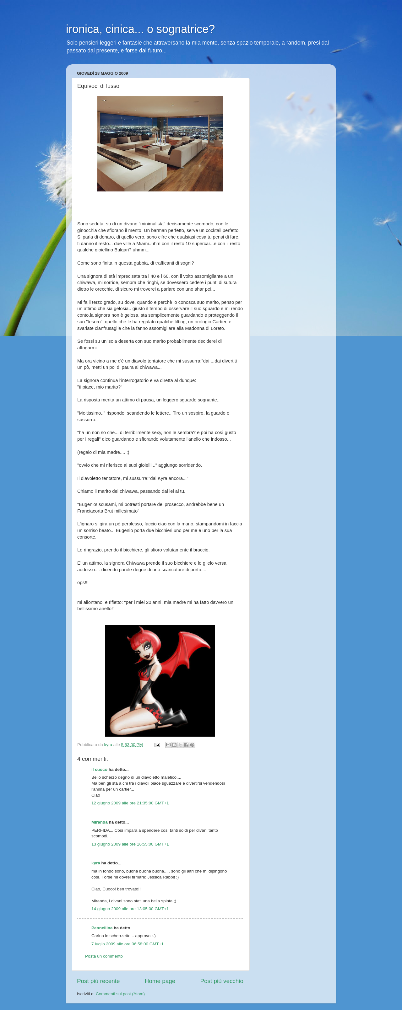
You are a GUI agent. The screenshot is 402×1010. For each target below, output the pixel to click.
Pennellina (102, 928)
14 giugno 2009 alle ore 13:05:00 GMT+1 (130, 908)
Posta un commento (104, 956)
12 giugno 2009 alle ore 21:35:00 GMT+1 (130, 803)
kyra (95, 863)
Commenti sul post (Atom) (120, 993)
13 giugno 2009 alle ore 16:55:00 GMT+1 (130, 844)
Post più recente (98, 981)
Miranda (99, 822)
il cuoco (99, 769)
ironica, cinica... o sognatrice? (140, 29)
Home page (160, 981)
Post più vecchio (221, 981)
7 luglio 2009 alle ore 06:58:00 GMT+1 (127, 944)
